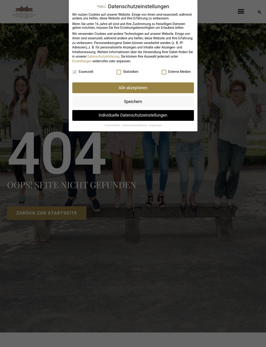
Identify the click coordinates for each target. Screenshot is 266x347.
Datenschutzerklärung (103, 55)
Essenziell (82, 70)
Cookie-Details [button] (112, 123)
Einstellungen (82, 59)
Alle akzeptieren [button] (133, 86)
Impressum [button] (155, 123)
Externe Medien (176, 70)
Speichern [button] (133, 99)
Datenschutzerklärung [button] (135, 123)
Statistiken (127, 70)
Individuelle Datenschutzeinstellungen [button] (133, 113)
